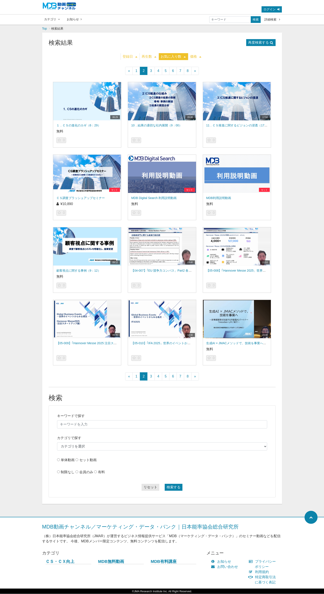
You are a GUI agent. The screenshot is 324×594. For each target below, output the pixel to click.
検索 (256, 19)
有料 (101, 472)
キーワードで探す (71, 416)
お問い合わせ (225, 567)
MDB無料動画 (111, 561)
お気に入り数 (173, 57)
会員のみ (86, 472)
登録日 (130, 57)
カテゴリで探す (69, 438)
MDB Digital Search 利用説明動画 (154, 198)
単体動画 (68, 460)
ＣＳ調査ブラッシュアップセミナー (80, 198)
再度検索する (260, 43)
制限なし (68, 472)
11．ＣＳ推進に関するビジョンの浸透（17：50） (240, 125)
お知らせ (74, 19)
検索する (173, 487)
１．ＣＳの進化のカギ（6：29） (78, 125)
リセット (150, 487)
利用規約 (260, 572)
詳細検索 (272, 19)
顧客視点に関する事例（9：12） (78, 270)
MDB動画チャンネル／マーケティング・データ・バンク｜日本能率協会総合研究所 (140, 527)
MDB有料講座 (164, 561)
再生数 (149, 57)
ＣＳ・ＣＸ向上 (60, 561)
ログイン (271, 9)
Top (44, 28)
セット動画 (88, 460)
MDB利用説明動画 (218, 198)
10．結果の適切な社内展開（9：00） (156, 125)
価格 (195, 57)
